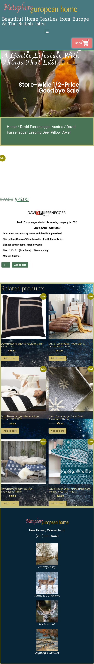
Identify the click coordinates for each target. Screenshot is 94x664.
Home (12, 127)
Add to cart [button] (10, 358)
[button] (47, 31)
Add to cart (20, 264)
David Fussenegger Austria (41, 127)
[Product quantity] (5, 265)
